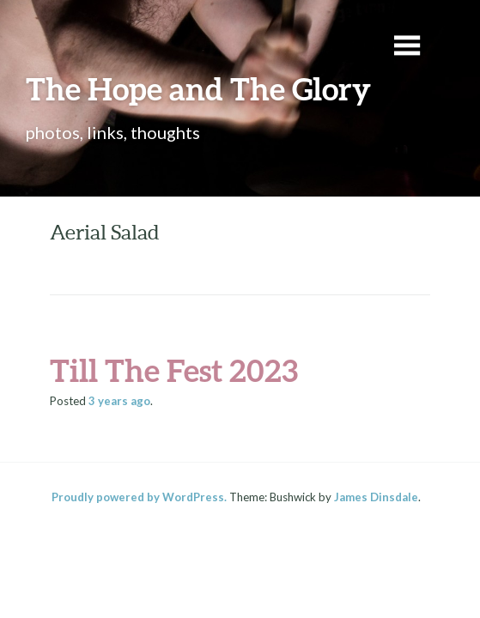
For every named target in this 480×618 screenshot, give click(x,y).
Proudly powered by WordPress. (139, 497)
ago (119, 401)
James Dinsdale (376, 497)
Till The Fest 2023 (174, 370)
